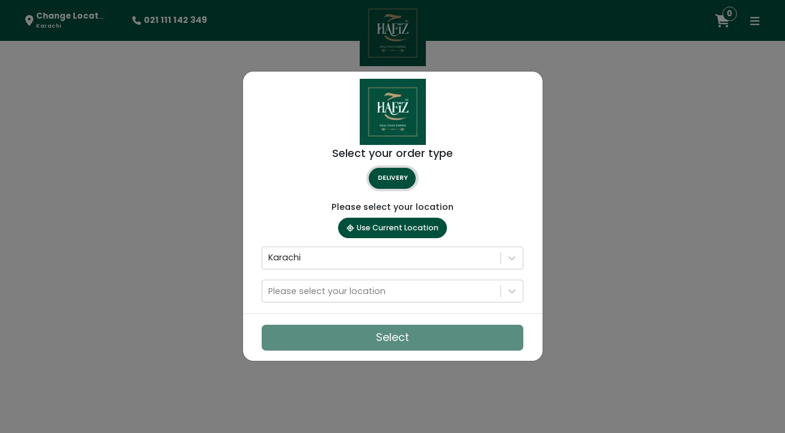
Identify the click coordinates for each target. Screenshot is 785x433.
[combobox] (269, 258)
